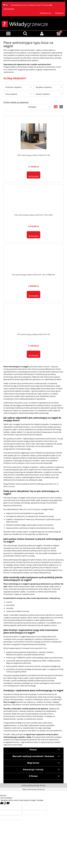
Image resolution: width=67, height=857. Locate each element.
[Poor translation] (6, 803)
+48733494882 (8, 9)
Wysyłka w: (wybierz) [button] (44, 87)
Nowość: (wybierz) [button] (43, 94)
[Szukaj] (25, 33)
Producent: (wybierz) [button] (13, 87)
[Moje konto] (42, 33)
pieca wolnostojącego (31, 509)
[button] (8, 33)
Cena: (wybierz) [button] (11, 94)
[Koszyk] (59, 33)
